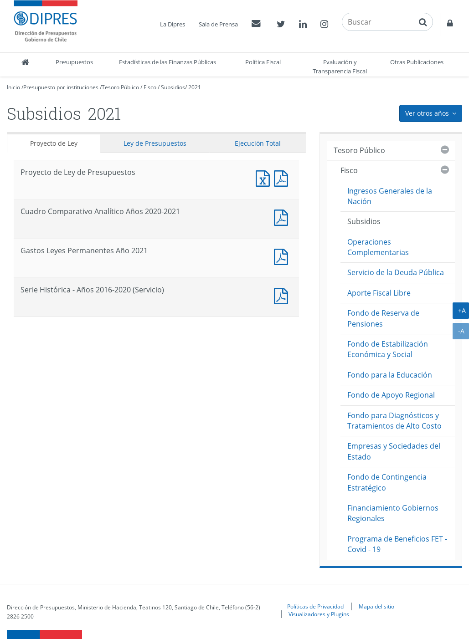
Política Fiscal (263, 62)
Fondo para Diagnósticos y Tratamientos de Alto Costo (394, 420)
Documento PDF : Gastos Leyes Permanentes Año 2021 (283, 255)
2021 (194, 87)
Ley (155, 143)
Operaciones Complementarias (378, 247)
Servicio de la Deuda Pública (395, 272)
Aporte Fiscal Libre (379, 293)
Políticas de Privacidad (315, 606)
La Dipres (172, 24)
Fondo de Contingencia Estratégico (387, 482)
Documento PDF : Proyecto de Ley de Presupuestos (283, 177)
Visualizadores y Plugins (319, 614)
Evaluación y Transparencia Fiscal (340, 66)
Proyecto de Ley (53, 143)
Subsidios (173, 87)
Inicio (13, 87)
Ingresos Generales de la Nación (389, 196)
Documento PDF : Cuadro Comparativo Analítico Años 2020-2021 (283, 216)
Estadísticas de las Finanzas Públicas (167, 62)
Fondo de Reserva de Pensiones (383, 318)
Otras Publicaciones (416, 62)
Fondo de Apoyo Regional (391, 395)
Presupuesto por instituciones (60, 87)
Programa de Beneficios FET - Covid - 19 (397, 544)
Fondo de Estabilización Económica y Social (387, 349)
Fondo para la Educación (389, 375)
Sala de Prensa (218, 24)
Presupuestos (74, 62)
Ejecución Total (258, 143)
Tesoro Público (120, 87)
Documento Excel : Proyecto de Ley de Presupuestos (265, 177)
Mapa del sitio (376, 606)
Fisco (150, 87)
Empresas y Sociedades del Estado (393, 451)
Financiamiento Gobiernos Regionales (392, 513)
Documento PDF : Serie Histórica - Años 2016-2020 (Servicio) (283, 295)
